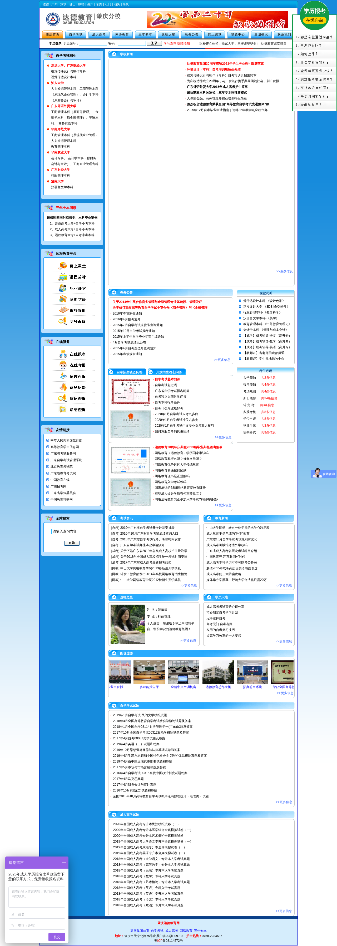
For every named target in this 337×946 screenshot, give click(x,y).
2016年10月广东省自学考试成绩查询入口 (149, 533)
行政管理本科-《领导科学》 (262, 312)
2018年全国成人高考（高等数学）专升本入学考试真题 (151, 865)
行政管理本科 (60, 175)
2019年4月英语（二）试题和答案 (136, 744)
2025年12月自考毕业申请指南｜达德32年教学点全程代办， (228, 110)
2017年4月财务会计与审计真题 (134, 784)
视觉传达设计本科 (63, 77)
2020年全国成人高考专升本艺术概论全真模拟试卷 (148, 836)
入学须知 (249, 378)
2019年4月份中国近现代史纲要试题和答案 (142, 761)
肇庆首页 (53, 34)
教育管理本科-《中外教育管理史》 (267, 324)
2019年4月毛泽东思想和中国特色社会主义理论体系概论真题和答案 (160, 756)
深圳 (63, 4)
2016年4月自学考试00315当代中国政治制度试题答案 (150, 773)
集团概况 (261, 34)
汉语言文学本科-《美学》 (261, 318)
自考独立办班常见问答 (170, 397)
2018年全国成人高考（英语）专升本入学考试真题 (148, 893)
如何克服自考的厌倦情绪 (172, 431)
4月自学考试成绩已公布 (129, 342)
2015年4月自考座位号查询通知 (134, 348)
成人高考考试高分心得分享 (225, 607)
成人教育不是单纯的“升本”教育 (228, 533)
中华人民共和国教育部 (66, 440)
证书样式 (249, 432)
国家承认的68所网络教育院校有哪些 (180, 488)
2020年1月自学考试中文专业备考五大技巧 (184, 425)
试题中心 (238, 34)
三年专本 (145, 34)
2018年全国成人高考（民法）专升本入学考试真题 (148, 870)
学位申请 (249, 419)
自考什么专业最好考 (169, 408)
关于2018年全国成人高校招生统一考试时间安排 (153, 557)
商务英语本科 (67, 123)
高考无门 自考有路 (219, 624)
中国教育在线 (60, 480)
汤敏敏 (162, 609)
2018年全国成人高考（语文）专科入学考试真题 (146, 899)
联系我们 (284, 34)
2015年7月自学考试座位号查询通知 (137, 325)
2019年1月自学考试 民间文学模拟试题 (140, 715)
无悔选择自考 (215, 618)
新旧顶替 (249, 398)
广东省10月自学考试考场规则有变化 (231, 539)
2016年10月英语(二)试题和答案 (135, 790)
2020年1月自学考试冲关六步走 (176, 420)
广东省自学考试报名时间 (172, 391)
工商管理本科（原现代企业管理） (74, 135)
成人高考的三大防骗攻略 (223, 574)
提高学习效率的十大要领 (223, 636)
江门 (108, 4)
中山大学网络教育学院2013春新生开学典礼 (150, 568)
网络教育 (122, 34)
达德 (46, 4)
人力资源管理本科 (63, 89)
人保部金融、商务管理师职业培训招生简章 (217, 98)
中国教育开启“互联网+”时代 (225, 557)
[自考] (115, 528)
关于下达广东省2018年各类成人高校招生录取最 (153, 551)
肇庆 (126, 4)
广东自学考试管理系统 (66, 460)
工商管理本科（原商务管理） (71, 112)
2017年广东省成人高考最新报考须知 (146, 562)
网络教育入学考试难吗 (170, 482)
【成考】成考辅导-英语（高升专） (267, 347)
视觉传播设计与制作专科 (68, 71)
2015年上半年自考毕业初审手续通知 (138, 336)
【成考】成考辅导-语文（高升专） (267, 335)
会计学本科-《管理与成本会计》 (266, 330)
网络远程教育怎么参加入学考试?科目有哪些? (186, 499)
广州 (54, 4)
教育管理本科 (60, 146)
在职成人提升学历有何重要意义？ (178, 493)
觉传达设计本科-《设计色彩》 (264, 301)
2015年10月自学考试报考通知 (134, 331)
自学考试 (76, 34)
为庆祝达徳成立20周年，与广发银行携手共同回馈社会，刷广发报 (233, 81)
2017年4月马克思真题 (128, 779)
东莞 (99, 4)
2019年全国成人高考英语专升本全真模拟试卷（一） (150, 853)
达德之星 (168, 34)
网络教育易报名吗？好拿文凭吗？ (178, 459)
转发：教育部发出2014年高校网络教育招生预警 (153, 574)
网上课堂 (215, 34)
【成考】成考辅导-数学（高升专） (267, 341)
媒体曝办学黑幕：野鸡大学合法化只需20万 (236, 580)
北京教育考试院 (62, 467)
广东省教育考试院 (63, 473)
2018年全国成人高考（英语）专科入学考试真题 (146, 888)
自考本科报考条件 (167, 402)
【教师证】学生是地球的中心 (263, 359)
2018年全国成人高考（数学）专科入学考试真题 (146, 876)
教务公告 (192, 34)
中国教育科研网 (62, 499)
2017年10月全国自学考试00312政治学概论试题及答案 (151, 732)
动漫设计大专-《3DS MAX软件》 (266, 306)
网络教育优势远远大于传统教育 (177, 464)
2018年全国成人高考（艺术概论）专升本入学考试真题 (151, 882)
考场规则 (249, 391)
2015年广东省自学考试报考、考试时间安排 (150, 539)
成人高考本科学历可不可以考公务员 (231, 562)
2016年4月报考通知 (126, 319)
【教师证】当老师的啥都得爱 (263, 353)
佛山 (72, 4)
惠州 (90, 4)
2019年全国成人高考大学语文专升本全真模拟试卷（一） (153, 841)
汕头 (117, 4)
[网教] (115, 568)
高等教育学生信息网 (65, 447)
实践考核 (249, 412)
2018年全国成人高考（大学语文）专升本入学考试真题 (151, 859)
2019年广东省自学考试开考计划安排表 (147, 528)
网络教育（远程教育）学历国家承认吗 (182, 453)
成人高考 (99, 34)
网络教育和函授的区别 (170, 470)
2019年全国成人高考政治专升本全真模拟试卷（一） (150, 847)
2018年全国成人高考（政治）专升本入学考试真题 (148, 905)
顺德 (81, 4)
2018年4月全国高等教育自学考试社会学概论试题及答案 (152, 721)
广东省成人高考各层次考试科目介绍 (231, 551)
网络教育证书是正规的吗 (172, 476)
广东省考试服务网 (63, 453)
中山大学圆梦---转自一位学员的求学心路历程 (238, 528)
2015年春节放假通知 (127, 354)
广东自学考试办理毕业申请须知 (142, 545)
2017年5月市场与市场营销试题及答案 (139, 767)
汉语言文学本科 (62, 187)
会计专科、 (59, 158)
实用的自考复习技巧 (220, 630)
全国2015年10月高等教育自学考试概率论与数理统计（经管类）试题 (161, 796)
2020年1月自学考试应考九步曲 (176, 414)
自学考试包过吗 (166, 385)
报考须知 (249, 384)
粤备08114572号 (168, 941)
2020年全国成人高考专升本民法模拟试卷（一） (146, 824)
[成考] (115, 551)
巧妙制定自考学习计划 (222, 612)
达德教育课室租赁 (278, 44)
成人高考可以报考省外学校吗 (226, 545)
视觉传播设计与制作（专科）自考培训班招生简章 (221, 75)
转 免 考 (249, 405)
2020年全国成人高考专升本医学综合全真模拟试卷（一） (153, 830)
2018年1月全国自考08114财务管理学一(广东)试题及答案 (153, 727)
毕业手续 (249, 425)
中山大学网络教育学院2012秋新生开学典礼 (150, 580)
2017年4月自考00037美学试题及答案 (139, 738)
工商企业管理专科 (85, 164)
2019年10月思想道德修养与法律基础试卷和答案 (146, 750)
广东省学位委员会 (63, 493)
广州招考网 (58, 486)
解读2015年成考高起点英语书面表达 (232, 568)
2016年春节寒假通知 (127, 313)
